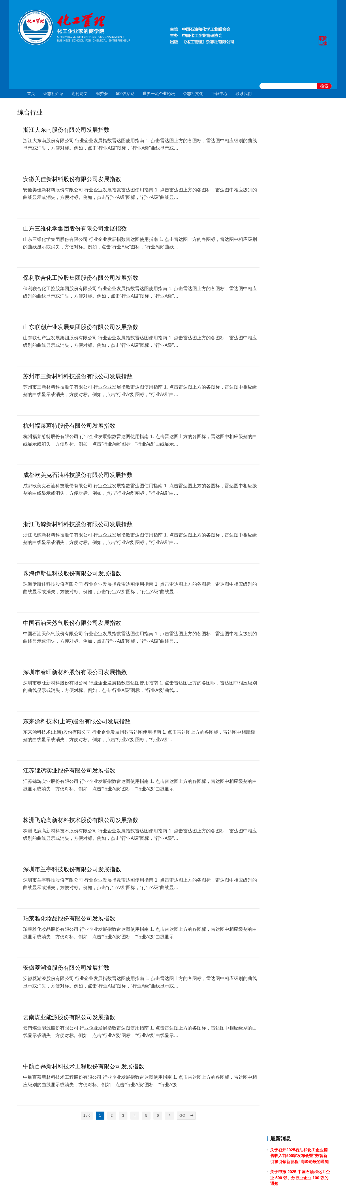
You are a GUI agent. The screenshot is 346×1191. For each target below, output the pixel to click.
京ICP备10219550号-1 (141, 1179)
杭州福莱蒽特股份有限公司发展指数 (69, 427)
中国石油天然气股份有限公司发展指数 (72, 625)
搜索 (324, 86)
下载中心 (219, 93)
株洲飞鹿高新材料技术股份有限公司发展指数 (80, 823)
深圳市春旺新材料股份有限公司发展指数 (75, 674)
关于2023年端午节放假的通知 (297, 379)
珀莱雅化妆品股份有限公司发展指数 (69, 922)
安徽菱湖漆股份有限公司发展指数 (66, 972)
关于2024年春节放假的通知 (294, 321)
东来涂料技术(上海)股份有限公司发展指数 (77, 724)
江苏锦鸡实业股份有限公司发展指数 (69, 773)
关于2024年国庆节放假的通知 (297, 214)
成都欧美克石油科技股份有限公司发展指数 (78, 476)
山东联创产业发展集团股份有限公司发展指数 (80, 328)
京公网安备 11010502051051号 (196, 1179)
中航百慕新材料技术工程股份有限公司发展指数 (83, 1071)
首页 (31, 93)
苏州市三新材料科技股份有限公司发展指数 (78, 377)
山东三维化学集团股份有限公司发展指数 (75, 229)
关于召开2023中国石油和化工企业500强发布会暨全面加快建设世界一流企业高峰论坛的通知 (299, 363)
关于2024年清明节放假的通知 (297, 273)
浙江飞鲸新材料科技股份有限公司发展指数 (78, 526)
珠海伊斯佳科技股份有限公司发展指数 (72, 575)
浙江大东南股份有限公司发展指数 (66, 130)
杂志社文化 (193, 93)
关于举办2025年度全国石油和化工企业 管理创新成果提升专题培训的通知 (299, 182)
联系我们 (244, 93)
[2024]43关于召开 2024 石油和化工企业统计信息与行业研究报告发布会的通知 (299, 246)
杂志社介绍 (53, 93)
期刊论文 (80, 93)
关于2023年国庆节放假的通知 (297, 331)
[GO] (187, 1120)
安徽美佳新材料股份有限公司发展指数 (72, 179)
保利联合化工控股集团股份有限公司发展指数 (80, 278)
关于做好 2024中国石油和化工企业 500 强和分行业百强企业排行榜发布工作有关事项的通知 (299, 289)
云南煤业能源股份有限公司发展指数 (69, 1021)
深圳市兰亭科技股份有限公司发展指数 (72, 873)
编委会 (102, 93)
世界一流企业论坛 (159, 93)
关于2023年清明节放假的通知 (297, 411)
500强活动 (125, 93)
